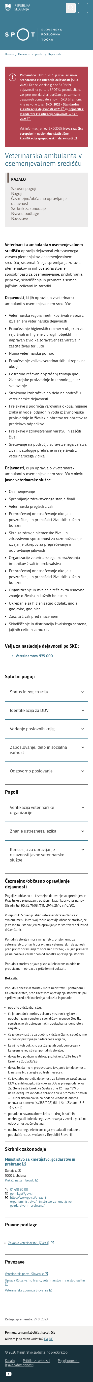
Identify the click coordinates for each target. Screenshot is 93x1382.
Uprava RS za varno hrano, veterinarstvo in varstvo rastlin (45, 1297)
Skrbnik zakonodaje (31, 217)
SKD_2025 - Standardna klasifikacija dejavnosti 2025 (49, 106)
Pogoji (19, 197)
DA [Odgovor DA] (46, 1339)
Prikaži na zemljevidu (21, 1195)
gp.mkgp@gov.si (21, 1208)
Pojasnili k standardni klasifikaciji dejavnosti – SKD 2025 (52, 114)
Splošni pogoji (26, 189)
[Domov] (17, 8)
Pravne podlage (27, 224)
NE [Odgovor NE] (51, 1339)
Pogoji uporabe (68, 1361)
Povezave (22, 232)
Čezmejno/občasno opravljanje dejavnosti (41, 207)
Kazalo (10, 1361)
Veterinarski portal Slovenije (26, 1289)
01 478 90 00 (19, 1204)
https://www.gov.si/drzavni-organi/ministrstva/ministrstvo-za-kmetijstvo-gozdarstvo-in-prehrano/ (41, 1217)
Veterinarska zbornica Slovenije (28, 1305)
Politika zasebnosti (36, 1361)
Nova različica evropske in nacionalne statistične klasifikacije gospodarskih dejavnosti (51, 133)
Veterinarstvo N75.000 (31, 670)
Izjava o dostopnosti (19, 1365)
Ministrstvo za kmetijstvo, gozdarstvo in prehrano (40, 1176)
